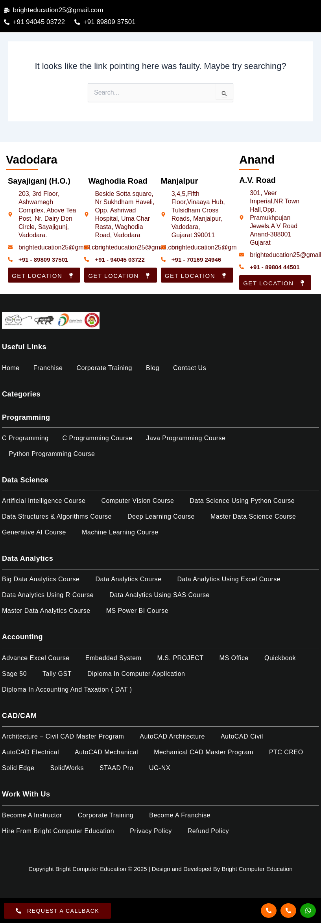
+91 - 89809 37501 (43, 259)
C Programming (25, 438)
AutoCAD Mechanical (106, 752)
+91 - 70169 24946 (196, 259)
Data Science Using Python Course (242, 500)
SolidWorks (67, 768)
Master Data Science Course (253, 516)
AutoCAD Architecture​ (172, 736)
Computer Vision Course (137, 500)
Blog (152, 368)
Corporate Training (104, 368)
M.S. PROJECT (180, 658)
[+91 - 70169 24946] (163, 259)
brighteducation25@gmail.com (60, 247)
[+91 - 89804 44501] (241, 266)
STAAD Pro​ (116, 768)
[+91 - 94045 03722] (86, 259)
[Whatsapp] (308, 910)
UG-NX (159, 768)
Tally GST (57, 673)
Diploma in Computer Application (136, 673)
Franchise (48, 368)
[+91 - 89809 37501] (10, 259)
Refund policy (208, 831)
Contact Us (189, 368)
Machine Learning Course (120, 532)
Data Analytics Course (128, 579)
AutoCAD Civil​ (242, 736)
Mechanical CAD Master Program (203, 752)
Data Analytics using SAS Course (159, 595)
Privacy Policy (151, 831)
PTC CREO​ (286, 752)
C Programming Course (98, 438)
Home (11, 368)
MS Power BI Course (137, 610)
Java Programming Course (186, 438)
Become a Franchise (179, 815)
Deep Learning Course (161, 516)
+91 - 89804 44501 (274, 267)
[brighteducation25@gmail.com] (10, 247)
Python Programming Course (52, 453)
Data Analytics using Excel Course (228, 579)
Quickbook (280, 658)
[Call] (269, 910)
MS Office (234, 658)
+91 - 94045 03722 (119, 259)
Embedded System (113, 658)
